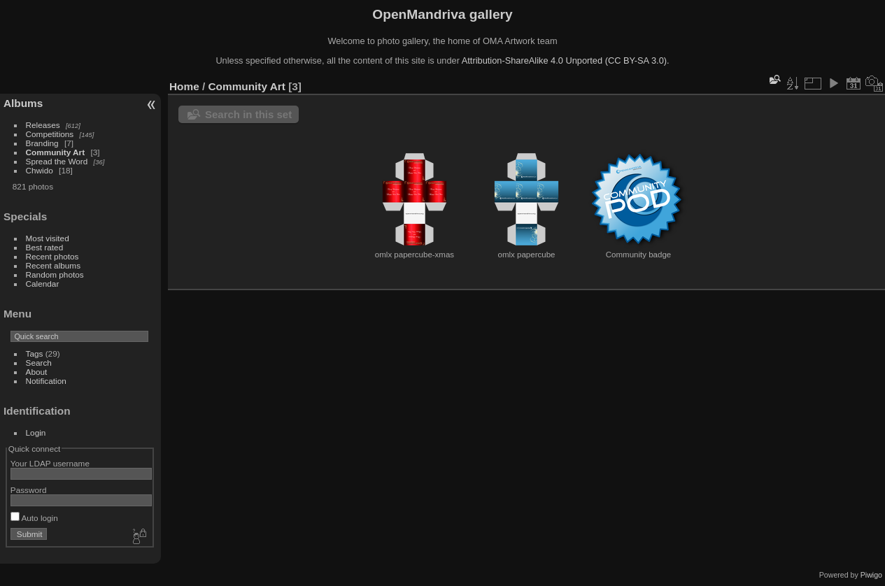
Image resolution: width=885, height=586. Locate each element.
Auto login (34, 517)
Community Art (55, 152)
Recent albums (53, 265)
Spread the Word (57, 161)
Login (36, 432)
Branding (42, 143)
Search (39, 362)
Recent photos (52, 256)
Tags (34, 353)
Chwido (39, 170)
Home (184, 86)
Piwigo (871, 575)
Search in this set (248, 114)
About (37, 371)
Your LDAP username (50, 463)
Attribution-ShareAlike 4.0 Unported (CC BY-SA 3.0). (566, 60)
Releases (43, 124)
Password (28, 489)
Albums (23, 103)
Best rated (45, 247)
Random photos (55, 274)
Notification (46, 380)
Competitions (50, 133)
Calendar (42, 283)
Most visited (47, 238)
